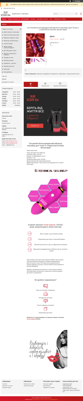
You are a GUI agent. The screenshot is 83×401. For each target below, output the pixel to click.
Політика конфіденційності (52, 399)
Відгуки (4, 79)
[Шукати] (76, 13)
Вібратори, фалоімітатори (11, 40)
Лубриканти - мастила (10, 63)
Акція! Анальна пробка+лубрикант (9, 47)
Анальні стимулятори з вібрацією (10, 54)
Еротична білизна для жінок (11, 35)
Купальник (7, 69)
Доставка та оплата (42, 19)
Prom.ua (49, 397)
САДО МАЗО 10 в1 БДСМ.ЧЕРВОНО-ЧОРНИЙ (70, 387)
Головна (4, 19)
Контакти (33, 19)
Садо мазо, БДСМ (47, 384)
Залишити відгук (7, 387)
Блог (51, 19)
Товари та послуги (13, 19)
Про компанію (25, 19)
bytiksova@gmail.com (11, 143)
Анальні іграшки (8, 43)
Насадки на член (8, 57)
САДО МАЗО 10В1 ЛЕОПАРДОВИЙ (67, 384)
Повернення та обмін (60, 19)
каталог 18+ (35, 125)
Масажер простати (9, 66)
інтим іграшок (49, 225)
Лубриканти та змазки (48, 387)
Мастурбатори (8, 72)
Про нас (4, 76)
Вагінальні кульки (8, 60)
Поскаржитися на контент (39, 399)
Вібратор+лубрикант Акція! (11, 38)
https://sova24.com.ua (11, 141)
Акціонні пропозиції (29, 385)
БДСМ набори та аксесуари (11, 32)
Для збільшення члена (10, 50)
